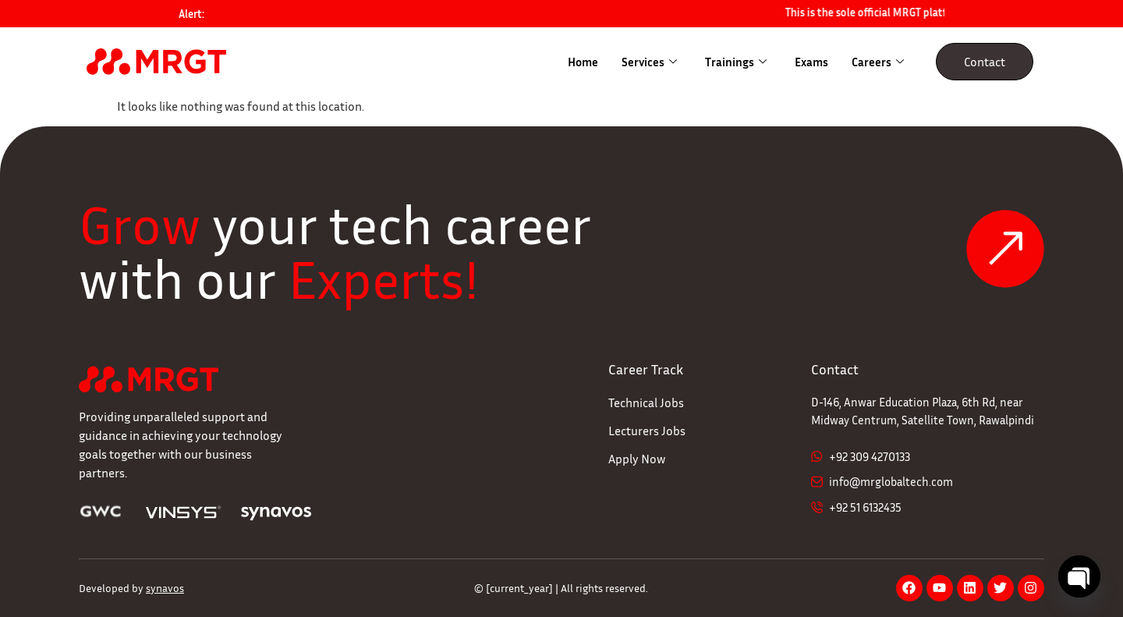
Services (649, 62)
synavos (165, 587)
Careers (878, 62)
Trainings (736, 62)
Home (583, 62)
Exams (811, 62)
